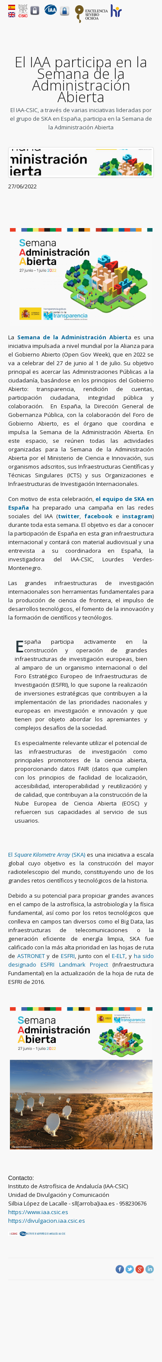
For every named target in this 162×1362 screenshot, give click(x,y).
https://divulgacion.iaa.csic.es (46, 1220)
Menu (149, 17)
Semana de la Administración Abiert (72, 337)
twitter (68, 516)
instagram (137, 516)
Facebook (119, 1269)
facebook (100, 516)
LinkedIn (149, 1269)
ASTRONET (31, 956)
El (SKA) (46, 854)
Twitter (129, 1269)
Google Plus (139, 1269)
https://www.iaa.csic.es (38, 1212)
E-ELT (118, 956)
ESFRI (68, 956)
